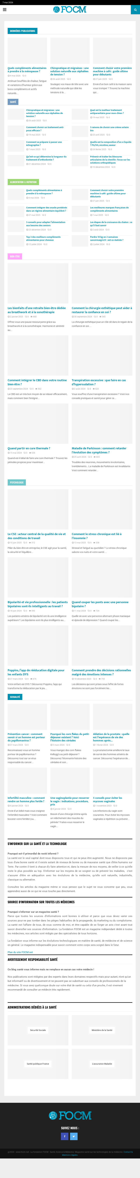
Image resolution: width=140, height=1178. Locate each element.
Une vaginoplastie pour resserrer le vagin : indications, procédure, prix (69, 820)
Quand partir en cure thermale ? (31, 460)
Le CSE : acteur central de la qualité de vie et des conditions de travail (36, 548)
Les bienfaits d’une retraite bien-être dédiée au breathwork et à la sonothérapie (35, 320)
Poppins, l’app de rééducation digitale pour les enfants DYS (36, 688)
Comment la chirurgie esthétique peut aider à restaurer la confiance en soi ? (100, 317)
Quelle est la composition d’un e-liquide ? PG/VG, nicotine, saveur (110, 144)
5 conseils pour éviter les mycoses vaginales (107, 819)
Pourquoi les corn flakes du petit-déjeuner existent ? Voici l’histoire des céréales (69, 756)
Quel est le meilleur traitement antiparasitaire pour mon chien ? (109, 111)
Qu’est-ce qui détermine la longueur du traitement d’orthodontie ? (47, 160)
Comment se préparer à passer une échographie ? (46, 144)
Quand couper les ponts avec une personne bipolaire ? (96, 616)
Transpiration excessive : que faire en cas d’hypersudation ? (99, 394)
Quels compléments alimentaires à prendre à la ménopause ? (27, 70)
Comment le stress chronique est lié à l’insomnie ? (100, 548)
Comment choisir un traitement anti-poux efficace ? (47, 128)
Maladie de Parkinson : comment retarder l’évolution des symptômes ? (99, 462)
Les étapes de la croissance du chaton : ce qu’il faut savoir (112, 228)
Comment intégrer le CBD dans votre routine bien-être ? (35, 394)
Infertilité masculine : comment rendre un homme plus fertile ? (26, 819)
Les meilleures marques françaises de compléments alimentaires (112, 211)
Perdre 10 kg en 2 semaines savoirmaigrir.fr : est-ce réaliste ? (109, 244)
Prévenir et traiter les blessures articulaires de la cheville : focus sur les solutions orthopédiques (111, 162)
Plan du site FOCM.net (20, 971)
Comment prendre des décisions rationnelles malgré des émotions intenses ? (97, 690)
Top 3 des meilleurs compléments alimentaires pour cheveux (46, 244)
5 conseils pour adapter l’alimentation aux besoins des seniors (48, 228)
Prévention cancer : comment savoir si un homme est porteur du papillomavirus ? (26, 756)
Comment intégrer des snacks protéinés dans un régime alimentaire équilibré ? (48, 213)
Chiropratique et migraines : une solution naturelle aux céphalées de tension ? (69, 71)
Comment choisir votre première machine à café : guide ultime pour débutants (112, 71)
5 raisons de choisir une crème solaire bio (112, 128)
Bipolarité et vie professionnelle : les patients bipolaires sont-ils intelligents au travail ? (36, 618)
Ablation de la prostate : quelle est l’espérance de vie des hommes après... (111, 756)
